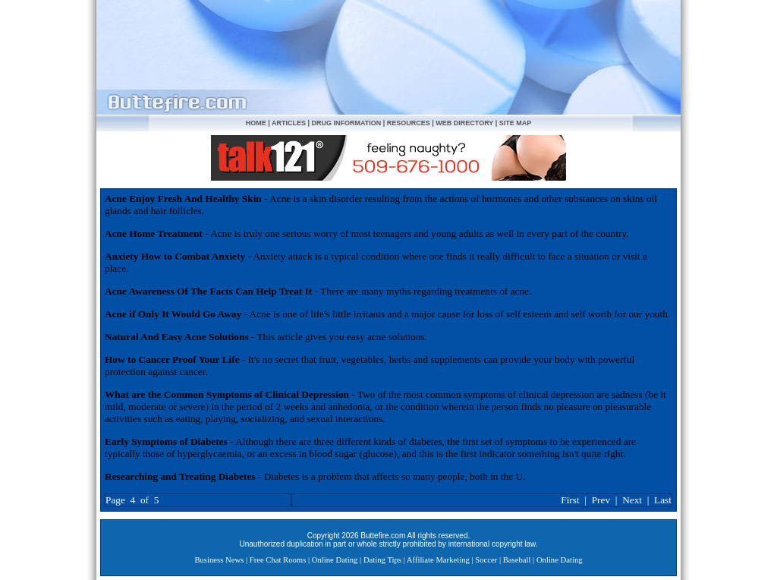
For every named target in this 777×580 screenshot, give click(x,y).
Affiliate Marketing (438, 560)
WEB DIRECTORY (464, 123)
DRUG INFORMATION (346, 123)
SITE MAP (515, 123)
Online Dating (335, 560)
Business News (219, 560)
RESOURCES (408, 123)
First (570, 500)
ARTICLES (289, 123)
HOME (256, 123)
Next (632, 500)
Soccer (486, 560)
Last (663, 500)
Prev (601, 500)
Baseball (517, 560)
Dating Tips (382, 560)
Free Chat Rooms (278, 560)
